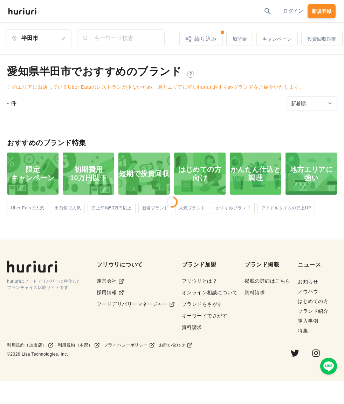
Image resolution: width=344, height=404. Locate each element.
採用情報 (110, 293)
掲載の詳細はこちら (267, 281)
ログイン (293, 11)
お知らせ (308, 281)
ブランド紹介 (313, 311)
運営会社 (110, 281)
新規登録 (321, 11)
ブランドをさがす (202, 304)
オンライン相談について (210, 292)
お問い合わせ (175, 345)
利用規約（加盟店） (30, 345)
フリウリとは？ (200, 281)
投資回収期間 (322, 39)
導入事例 (308, 321)
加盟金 (239, 39)
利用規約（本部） (79, 345)
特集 (303, 331)
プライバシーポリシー (129, 345)
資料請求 (192, 327)
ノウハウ (308, 291)
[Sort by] (312, 103)
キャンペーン (277, 39)
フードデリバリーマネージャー (136, 304)
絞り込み (204, 37)
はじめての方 (313, 301)
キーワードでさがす (205, 315)
